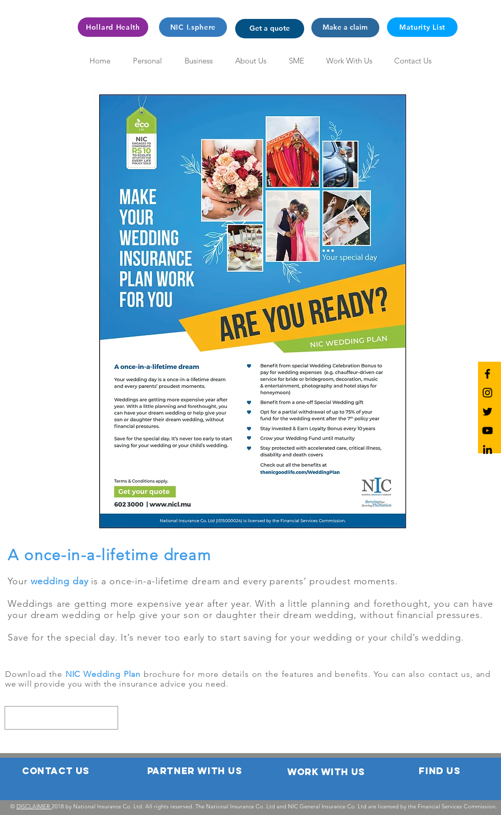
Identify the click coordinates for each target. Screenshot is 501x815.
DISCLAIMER (34, 806)
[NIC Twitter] (487, 411)
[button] (269, 28)
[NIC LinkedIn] (487, 449)
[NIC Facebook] (487, 373)
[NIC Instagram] (487, 392)
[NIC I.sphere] (193, 27)
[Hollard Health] (113, 27)
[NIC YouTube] (487, 430)
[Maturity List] (422, 27)
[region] (61, 718)
